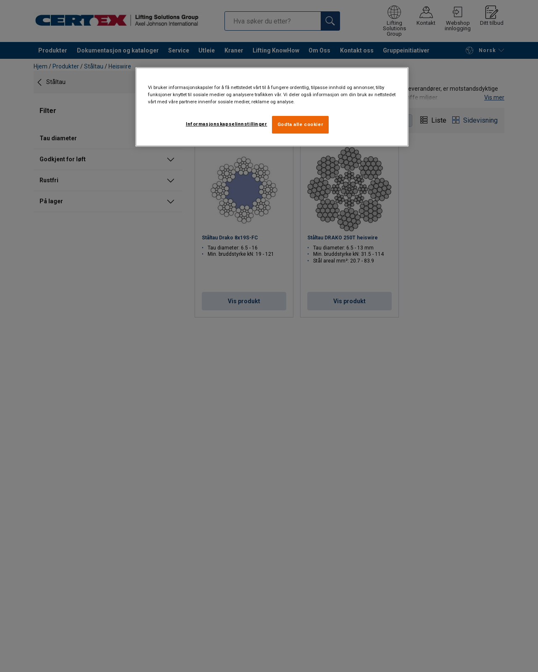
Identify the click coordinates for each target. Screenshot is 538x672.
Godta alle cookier (300, 124)
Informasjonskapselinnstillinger (226, 124)
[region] (272, 107)
